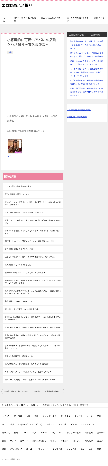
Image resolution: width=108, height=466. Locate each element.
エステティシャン (88, 424)
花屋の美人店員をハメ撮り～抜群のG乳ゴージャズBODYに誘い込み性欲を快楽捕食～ (32, 336)
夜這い (100, 441)
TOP (15, 405)
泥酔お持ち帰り (39, 441)
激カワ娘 (18, 416)
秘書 (99, 416)
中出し (53, 441)
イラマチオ (57, 449)
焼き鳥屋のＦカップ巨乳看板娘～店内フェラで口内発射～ (27, 364)
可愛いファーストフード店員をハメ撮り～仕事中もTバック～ (29, 372)
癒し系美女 (65, 416)
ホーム (5, 19)
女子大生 (6, 416)
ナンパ (13, 441)
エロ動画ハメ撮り (18, 5)
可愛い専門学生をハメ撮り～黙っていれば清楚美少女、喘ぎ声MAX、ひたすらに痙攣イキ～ (86, 92)
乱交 (83, 449)
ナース (90, 416)
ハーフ (25, 432)
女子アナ (50, 424)
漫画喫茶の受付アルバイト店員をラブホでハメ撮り (25, 273)
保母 (16, 432)
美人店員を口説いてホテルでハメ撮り (20, 249)
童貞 (99, 449)
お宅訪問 (64, 441)
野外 (4, 449)
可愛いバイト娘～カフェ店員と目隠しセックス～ (24, 212)
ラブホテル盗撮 (74, 432)
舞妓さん (6, 432)
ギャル (73, 424)
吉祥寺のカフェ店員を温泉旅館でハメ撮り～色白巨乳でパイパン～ (49, 391)
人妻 (28, 416)
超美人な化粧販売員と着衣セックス (19, 356)
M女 (61, 432)
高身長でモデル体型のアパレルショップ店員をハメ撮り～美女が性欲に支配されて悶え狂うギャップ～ (33, 292)
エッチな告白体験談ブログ (78, 19)
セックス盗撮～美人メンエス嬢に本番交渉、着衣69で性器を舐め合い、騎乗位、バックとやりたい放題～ (86, 72)
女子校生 (79, 416)
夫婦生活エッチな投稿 (77, 117)
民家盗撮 (89, 432)
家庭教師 (89, 441)
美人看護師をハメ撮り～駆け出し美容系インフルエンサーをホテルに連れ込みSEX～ (86, 44)
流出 (91, 449)
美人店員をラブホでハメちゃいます (19, 301)
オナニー (30, 449)
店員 (10, 52)
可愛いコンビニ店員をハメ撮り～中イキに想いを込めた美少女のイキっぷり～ (33, 221)
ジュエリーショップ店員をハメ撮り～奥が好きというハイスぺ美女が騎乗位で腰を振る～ (33, 203)
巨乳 (53, 432)
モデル (44, 432)
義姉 (34, 432)
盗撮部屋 (101, 432)
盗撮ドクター (99, 19)
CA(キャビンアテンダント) (30, 424)
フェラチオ (71, 449)
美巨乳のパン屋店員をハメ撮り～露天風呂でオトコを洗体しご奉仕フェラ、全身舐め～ (33, 318)
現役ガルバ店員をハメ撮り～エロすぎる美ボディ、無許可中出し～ (31, 257)
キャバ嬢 (62, 424)
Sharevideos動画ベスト (50, 19)
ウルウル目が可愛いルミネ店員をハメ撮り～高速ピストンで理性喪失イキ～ (33, 232)
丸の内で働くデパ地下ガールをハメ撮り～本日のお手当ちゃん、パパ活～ (18, 391)
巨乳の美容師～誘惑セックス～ (17, 194)
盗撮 (4, 441)
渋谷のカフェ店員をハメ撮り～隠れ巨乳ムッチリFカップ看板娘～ (31, 380)
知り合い (77, 441)
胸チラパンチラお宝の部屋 (25, 19)
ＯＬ (4, 424)
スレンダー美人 (49, 416)
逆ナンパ (24, 441)
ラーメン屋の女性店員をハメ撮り (18, 186)
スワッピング (16, 449)
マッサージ (43, 449)
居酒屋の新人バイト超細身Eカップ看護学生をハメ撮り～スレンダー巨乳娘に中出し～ (32, 347)
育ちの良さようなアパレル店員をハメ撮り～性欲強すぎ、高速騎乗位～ (33, 327)
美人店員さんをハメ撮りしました (18, 265)
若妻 (36, 416)
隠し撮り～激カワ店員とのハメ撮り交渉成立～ (23, 309)
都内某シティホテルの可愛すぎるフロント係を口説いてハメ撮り (30, 241)
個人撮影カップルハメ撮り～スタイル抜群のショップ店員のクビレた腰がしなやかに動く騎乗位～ (33, 282)
